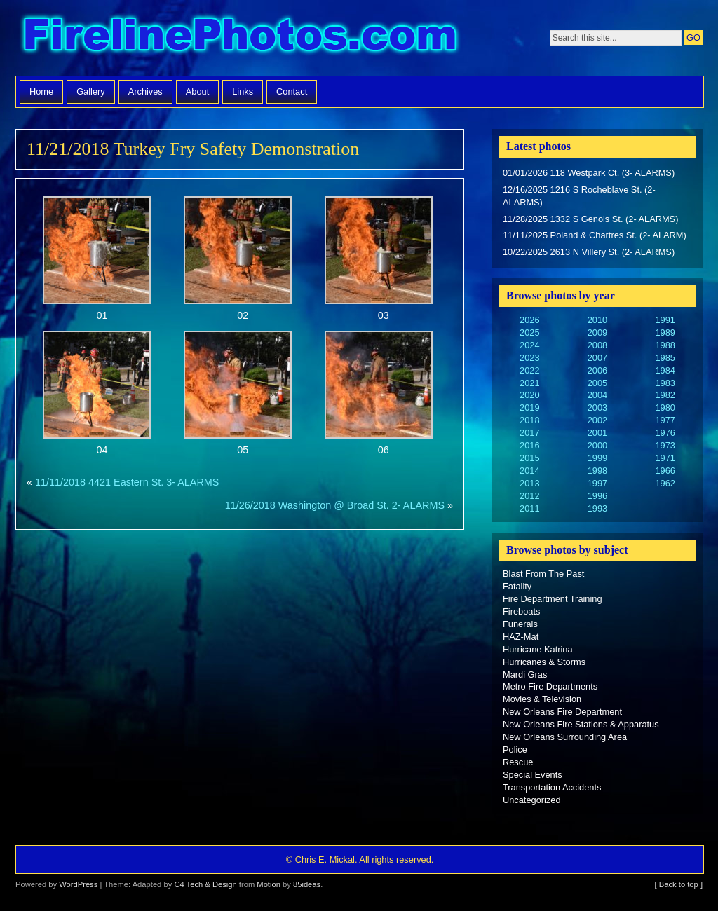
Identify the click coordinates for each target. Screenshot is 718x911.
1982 (665, 395)
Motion (268, 884)
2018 (529, 420)
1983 (665, 383)
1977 (665, 420)
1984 (665, 370)
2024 (529, 345)
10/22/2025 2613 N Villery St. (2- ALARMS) (589, 252)
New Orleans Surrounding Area (565, 737)
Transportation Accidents (552, 787)
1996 (597, 496)
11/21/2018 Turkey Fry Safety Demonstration (193, 149)
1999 (597, 458)
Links (242, 91)
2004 (597, 395)
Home (41, 91)
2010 (597, 320)
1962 (665, 483)
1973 (665, 445)
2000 (597, 445)
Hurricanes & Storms (544, 662)
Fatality (517, 586)
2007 (597, 357)
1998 (597, 470)
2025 (529, 332)
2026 (529, 320)
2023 (529, 357)
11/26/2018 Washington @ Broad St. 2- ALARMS (335, 505)
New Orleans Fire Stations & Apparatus (581, 724)
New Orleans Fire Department (562, 711)
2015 (529, 458)
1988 (665, 345)
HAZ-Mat (520, 636)
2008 (597, 345)
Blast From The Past (543, 573)
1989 (665, 332)
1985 (665, 357)
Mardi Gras (525, 674)
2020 (529, 395)
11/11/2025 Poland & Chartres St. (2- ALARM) (594, 235)
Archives (145, 91)
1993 (597, 508)
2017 (529, 432)
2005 (597, 383)
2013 (529, 483)
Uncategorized (532, 800)
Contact (291, 91)
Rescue (518, 762)
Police (515, 749)
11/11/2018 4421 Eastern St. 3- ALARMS (127, 482)
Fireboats (521, 611)
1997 (597, 483)
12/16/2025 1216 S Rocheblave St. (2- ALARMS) (579, 195)
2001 (597, 432)
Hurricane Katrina (538, 649)
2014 (529, 470)
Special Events (532, 774)
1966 (665, 470)
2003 (597, 407)
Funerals (520, 624)
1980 (665, 407)
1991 (665, 320)
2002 (597, 420)
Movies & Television (542, 699)
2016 (529, 445)
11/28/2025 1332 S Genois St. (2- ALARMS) (590, 219)
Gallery (90, 91)
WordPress (78, 884)
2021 (529, 383)
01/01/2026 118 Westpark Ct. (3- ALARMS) (589, 172)
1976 (665, 432)
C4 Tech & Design (205, 884)
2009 (597, 332)
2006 (597, 370)
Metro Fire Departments (550, 686)
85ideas (306, 884)
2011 (529, 508)
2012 (529, 496)
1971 (665, 458)
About (197, 91)
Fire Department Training (552, 599)
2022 (529, 370)
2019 (529, 407)
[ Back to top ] (679, 884)
